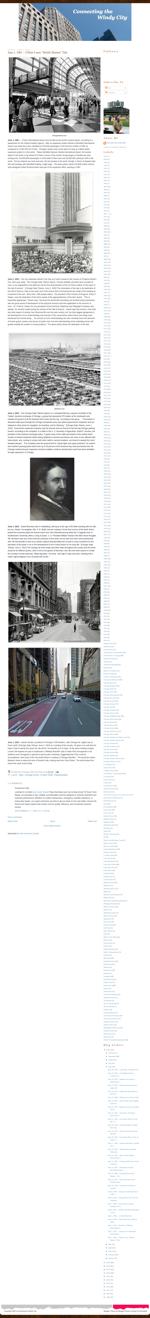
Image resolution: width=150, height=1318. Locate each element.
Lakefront (107, 873)
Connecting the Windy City (26, 1311)
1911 (105, 323)
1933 (105, 389)
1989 (105, 556)
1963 (105, 480)
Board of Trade (109, 674)
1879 (105, 223)
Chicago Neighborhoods (112, 716)
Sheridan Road (109, 979)
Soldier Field (108, 982)
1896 (105, 277)
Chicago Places (109, 725)
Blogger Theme (110, 1311)
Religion (107, 967)
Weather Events (109, 1031)
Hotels (106, 831)
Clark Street (108, 767)
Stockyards (107, 991)
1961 (105, 474)
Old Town (107, 928)
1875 (105, 211)
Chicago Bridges (109, 686)
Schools (106, 973)
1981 (21, 775)
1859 (105, 174)
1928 (105, 374)
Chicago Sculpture (110, 746)
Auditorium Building (111, 665)
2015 (105, 628)
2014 (105, 625)
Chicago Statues (109, 752)
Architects (107, 646)
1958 (105, 465)
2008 (105, 607)
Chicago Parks (109, 722)
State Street (107, 985)
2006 (105, 601)
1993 (105, 568)
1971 (105, 504)
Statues (106, 988)
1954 (105, 453)
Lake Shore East (109, 867)
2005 (105, 598)
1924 (105, 362)
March (110, 1251)
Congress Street (109, 770)
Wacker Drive (108, 1025)
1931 (105, 383)
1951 (105, 444)
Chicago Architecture (111, 680)
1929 (105, 377)
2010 (105, 613)
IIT (105, 837)
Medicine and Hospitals (112, 894)
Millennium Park (109, 913)
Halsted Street (108, 816)
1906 (105, 308)
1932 (105, 386)
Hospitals (107, 828)
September (112, 1056)
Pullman (106, 955)
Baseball (107, 668)
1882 (105, 232)
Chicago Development (111, 695)
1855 (105, 165)
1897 (105, 280)
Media (106, 891)
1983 (105, 541)
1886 (105, 244)
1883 (105, 235)
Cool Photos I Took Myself (113, 773)
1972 (105, 507)
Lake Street (107, 870)
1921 (105, 353)
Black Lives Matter (110, 671)
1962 (105, 477)
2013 (105, 622)
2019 (105, 640)
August (110, 1060)
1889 (105, 253)
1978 (105, 525)
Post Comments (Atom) (29, 833)
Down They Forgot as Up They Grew (116, 795)
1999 (105, 580)
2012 (105, 619)
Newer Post (12, 821)
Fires (105, 804)
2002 (105, 589)
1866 (105, 195)
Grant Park (107, 810)
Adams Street (108, 643)
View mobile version (52, 826)
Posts (108, 88)
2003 (105, 592)
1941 (105, 413)
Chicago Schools (109, 743)
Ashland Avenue (109, 659)
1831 (105, 156)
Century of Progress (110, 677)
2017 (105, 634)
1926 (105, 368)
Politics (106, 940)
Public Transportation (111, 952)
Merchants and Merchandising (114, 901)
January (111, 1258)
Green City (107, 813)
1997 (105, 574)
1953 (105, 450)
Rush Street (108, 970)
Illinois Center (108, 843)
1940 (105, 410)
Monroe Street (108, 916)
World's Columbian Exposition (114, 1040)
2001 (105, 586)
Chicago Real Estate (111, 731)
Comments (110, 93)
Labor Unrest (108, 858)
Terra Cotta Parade (110, 1003)
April (110, 1248)
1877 (105, 217)
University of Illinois (111, 1019)
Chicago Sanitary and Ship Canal (115, 737)
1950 (105, 441)
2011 (105, 616)
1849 (105, 159)
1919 (105, 347)
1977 (105, 522)
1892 (105, 265)
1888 (105, 250)
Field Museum (109, 801)
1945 (105, 425)
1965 (105, 486)
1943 (105, 419)
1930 (105, 380)
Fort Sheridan (108, 807)
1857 (105, 168)
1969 (105, 498)
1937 (105, 401)
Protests (106, 946)
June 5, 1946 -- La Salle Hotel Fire (120, 1216)
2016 (105, 631)
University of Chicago (111, 1016)
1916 (105, 338)
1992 (105, 565)
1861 (105, 180)
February (111, 1255)
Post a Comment (15, 817)
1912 (105, 326)
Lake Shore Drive (110, 864)
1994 (105, 571)
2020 (108, 1050)
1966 (105, 489)
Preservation (108, 943)
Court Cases (108, 780)
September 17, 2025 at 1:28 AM (32, 811)
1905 (105, 304)
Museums (107, 919)
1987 (105, 553)
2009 (105, 610)
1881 (105, 229)
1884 (105, 238)
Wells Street (108, 1034)
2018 (105, 637)
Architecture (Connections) (113, 652)
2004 (105, 595)
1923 (105, 359)
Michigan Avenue (110, 904)
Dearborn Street (109, 789)
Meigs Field (108, 897)
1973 (105, 510)
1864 (105, 190)
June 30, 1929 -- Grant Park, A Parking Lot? (123, 1070)
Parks (105, 934)
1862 (105, 183)
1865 (105, 192)
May (109, 1244)
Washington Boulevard (111, 1028)
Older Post (92, 821)
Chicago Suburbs (109, 755)
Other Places (108, 931)
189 (105, 256)
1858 (105, 171)
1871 (105, 202)
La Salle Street (109, 855)
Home (52, 821)
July (109, 1063)
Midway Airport (109, 907)
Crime (106, 783)
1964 (105, 483)
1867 (105, 199)
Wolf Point (107, 1037)
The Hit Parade (109, 1006)
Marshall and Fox (110, 889)
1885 (105, 241)
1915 (105, 335)
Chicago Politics (109, 728)
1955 (105, 456)
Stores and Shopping (111, 994)
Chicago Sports (109, 749)
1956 (105, 459)
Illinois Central (109, 846)
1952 (105, 447)
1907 (105, 311)
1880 (105, 226)
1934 (105, 392)
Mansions (107, 885)
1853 (105, 162)
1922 (105, 356)
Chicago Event (32, 775)
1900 (105, 289)
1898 (105, 283)
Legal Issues (108, 876)
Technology (108, 1000)
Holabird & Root (109, 825)
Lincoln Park (108, 879)
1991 (105, 562)
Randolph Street (109, 961)
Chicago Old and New (116, 143)
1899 (105, 286)
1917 (105, 341)
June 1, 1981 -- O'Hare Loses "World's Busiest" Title (37, 52)
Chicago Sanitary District (112, 740)
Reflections (107, 964)
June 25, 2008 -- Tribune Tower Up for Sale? (123, 1097)
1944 (105, 422)
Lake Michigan (109, 861)
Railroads (107, 958)
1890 (105, 259)
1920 (105, 350)
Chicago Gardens (110, 710)
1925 (105, 365)
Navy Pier (107, 922)
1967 (105, 492)
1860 (105, 177)
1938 (105, 404)
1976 (105, 519)
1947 (105, 432)
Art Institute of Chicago (112, 655)
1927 (105, 371)
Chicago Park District (111, 719)
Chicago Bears (109, 683)
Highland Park (109, 819)
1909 (105, 317)
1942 (105, 416)
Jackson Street (108, 852)
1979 (105, 528)
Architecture (108, 649)
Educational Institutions (112, 798)
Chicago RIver (109, 734)
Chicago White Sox (110, 761)
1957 (105, 462)
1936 (105, 398)
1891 (105, 262)
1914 (105, 332)
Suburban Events (109, 997)
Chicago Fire (108, 707)
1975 (105, 516)
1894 (105, 271)
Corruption (107, 776)
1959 (105, 468)
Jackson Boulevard (110, 849)
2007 (105, 604)
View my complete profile (115, 147)
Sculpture (107, 976)
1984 (105, 543)
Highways (107, 822)
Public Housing (109, 949)
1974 (105, 513)
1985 (105, 546)
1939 (105, 407)
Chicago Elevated (110, 698)
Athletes (106, 662)
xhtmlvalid (143, 1311)
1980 (105, 531)
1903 (105, 298)
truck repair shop (40, 792)
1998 (105, 577)
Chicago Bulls (108, 689)
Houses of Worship (110, 834)
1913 (105, 329)
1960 (105, 471)
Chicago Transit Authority (113, 758)
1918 (105, 344)
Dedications (108, 792)
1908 (105, 314)
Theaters (107, 1010)
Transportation (61, 775)
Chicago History (109, 713)
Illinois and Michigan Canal (113, 840)
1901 (105, 292)
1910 (105, 320)
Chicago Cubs (108, 692)
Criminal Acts (108, 786)
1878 (105, 220)
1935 (105, 395)
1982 (105, 538)
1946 (105, 429)
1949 (105, 438)
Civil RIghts (108, 764)
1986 (105, 550)
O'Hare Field (46, 775)
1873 (105, 208)
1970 (105, 501)
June (109, 1067)
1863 (105, 187)
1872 (105, 205)
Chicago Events (109, 704)
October (111, 1053)
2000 (105, 583)
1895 (105, 274)
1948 (105, 435)
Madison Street (109, 882)
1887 (105, 247)
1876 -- (106, 214)
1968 (105, 495)
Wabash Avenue (109, 1022)
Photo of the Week (110, 937)
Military (106, 910)
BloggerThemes (124, 1311)
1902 (105, 295)
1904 (105, 301)
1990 (105, 559)
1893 (105, 268)
